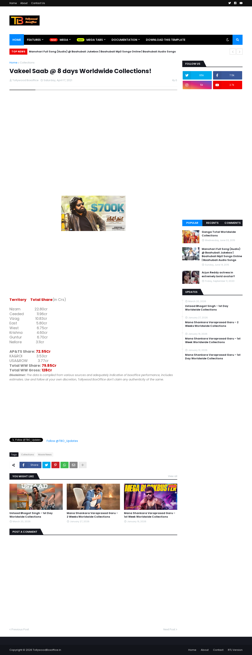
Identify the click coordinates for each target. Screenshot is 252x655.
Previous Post (20, 629)
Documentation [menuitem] (124, 40)
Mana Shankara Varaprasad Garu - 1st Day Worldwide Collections (213, 356)
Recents (212, 223)
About (24, 3)
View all (172, 476)
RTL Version (235, 650)
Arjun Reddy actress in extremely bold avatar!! (218, 274)
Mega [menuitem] (64, 40)
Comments (232, 223)
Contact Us (38, 3)
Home (13, 3)
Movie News (45, 454)
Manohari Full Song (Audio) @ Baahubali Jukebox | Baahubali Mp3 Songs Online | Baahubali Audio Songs (102, 51)
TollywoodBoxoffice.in (47, 650)
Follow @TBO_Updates (62, 441)
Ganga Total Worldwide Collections (219, 233)
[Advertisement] (93, 265)
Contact (218, 650)
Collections (27, 62)
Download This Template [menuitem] (165, 40)
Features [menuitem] (34, 40)
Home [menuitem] (16, 40)
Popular (192, 223)
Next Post (169, 629)
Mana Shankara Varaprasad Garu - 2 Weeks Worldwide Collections (92, 515)
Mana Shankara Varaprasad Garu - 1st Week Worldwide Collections (149, 515)
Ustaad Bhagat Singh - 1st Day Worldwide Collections (31, 515)
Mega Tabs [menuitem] (94, 40)
